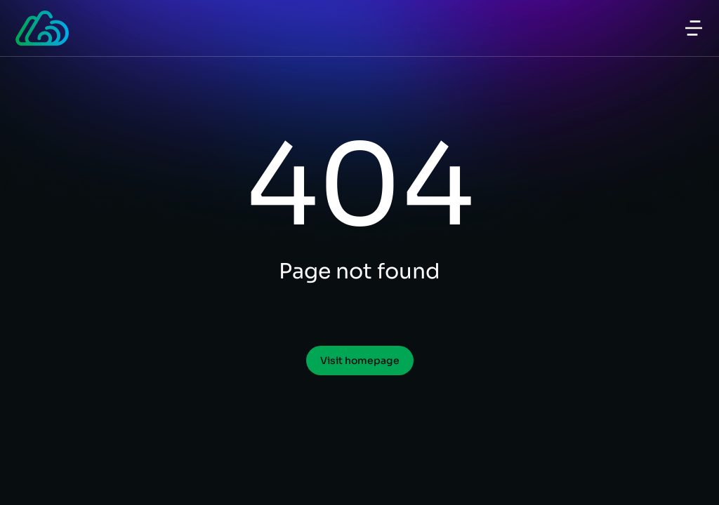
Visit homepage (360, 360)
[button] (693, 28)
